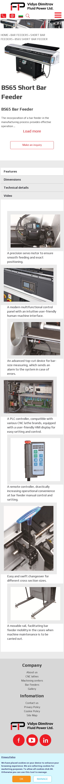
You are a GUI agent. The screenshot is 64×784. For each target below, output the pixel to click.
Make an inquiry (32, 145)
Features (10, 171)
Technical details (16, 187)
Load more (32, 131)
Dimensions (12, 179)
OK (21, 779)
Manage (42, 779)
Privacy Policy (8, 757)
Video (8, 195)
